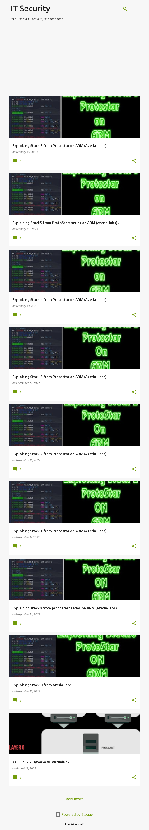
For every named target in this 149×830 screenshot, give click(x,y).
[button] (134, 161)
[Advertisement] (74, 64)
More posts (74, 799)
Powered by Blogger (74, 814)
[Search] (125, 9)
